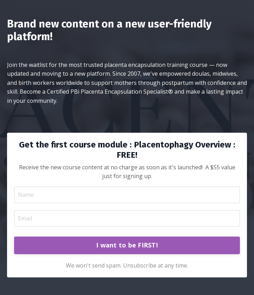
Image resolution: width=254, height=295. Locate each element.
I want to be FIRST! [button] (127, 245)
